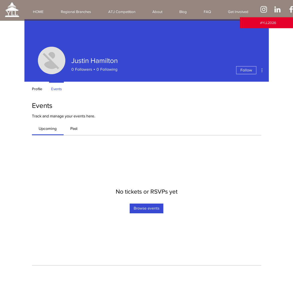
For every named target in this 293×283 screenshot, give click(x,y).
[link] (48, 128)
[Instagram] (263, 9)
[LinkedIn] (277, 9)
